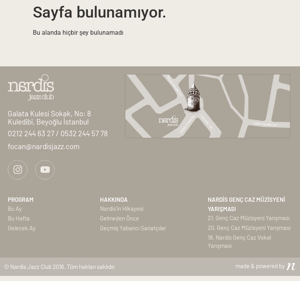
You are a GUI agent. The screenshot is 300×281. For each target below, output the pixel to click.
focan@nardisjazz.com (44, 146)
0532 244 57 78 (84, 133)
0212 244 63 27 (32, 133)
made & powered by (260, 265)
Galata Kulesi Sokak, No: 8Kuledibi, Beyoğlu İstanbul (49, 117)
